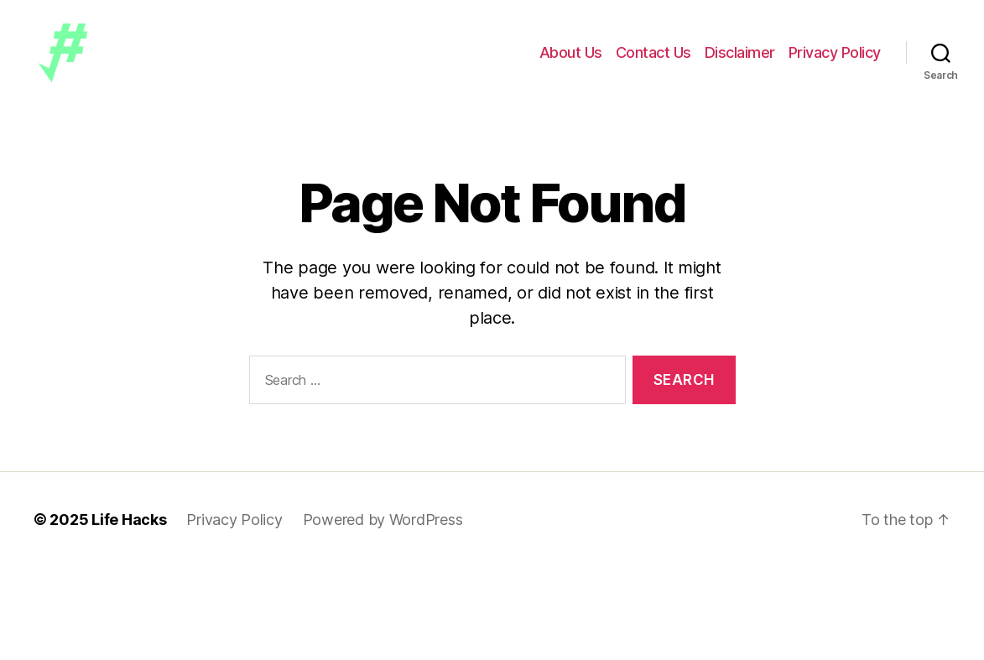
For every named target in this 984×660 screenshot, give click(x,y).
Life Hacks (128, 537)
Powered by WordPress (383, 537)
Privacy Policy (835, 61)
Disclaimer (740, 61)
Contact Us (653, 61)
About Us (570, 61)
